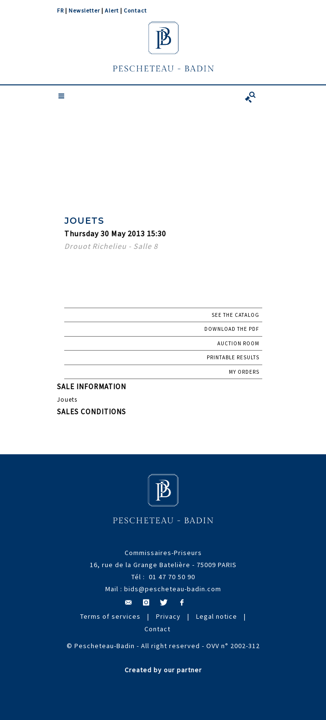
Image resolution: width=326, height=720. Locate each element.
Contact (135, 10)
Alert (112, 10)
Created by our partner (163, 670)
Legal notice (216, 616)
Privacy (168, 616)
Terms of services (110, 616)
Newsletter (84, 10)
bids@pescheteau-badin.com (172, 588)
